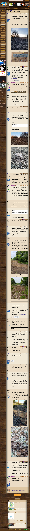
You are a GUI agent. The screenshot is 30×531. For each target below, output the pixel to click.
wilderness (3, 30)
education (3, 39)
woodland (11, 10)
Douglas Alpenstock (8, 93)
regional (3, 37)
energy (3, 19)
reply (18, 494)
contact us (4, 530)
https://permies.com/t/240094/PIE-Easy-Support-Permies (18, 490)
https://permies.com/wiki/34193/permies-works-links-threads (19, 314)
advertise (6, 530)
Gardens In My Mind (17, 502)
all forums (3, 57)
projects (3, 48)
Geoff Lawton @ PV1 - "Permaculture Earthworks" (19, 512)
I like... (7, 214)
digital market (3, 50)
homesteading (3, 17)
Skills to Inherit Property (22, 89)
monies (3, 21)
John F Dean (8, 476)
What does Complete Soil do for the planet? (19, 509)
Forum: (8, 10)
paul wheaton (23, 530)
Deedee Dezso (8, 353)
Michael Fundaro (8, 185)
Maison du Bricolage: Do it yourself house (19, 514)
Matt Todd (8, 13)
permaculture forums (3, 10)
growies (3, 12)
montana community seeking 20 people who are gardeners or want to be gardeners (20, 524)
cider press (3, 46)
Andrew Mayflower (8, 173)
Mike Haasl (8, 82)
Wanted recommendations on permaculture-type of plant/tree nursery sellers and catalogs (20, 521)
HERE (24, 88)
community (3, 28)
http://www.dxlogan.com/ (14, 78)
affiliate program (9, 530)
